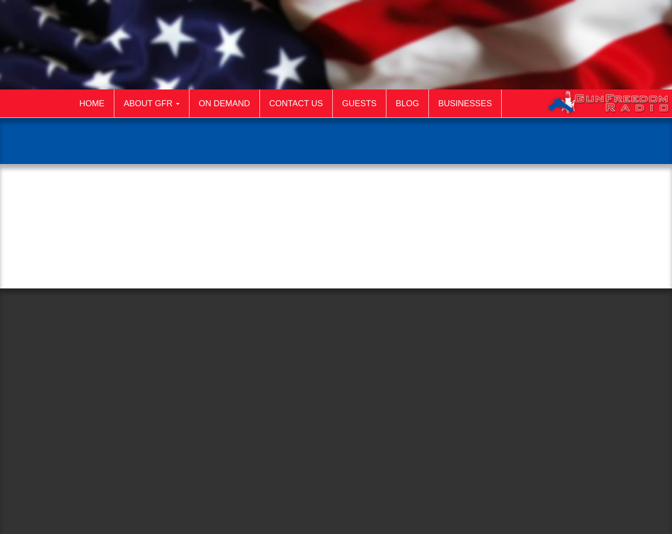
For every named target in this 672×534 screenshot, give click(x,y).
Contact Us (296, 103)
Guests (359, 103)
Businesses (465, 103)
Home (92, 103)
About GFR (152, 103)
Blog (407, 103)
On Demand (224, 103)
